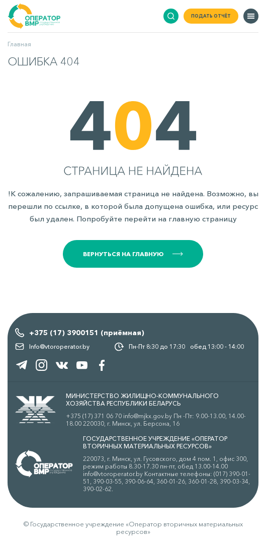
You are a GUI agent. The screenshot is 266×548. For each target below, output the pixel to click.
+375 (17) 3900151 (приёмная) (86, 333)
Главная (19, 44)
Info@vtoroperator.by (59, 346)
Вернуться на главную (133, 254)
